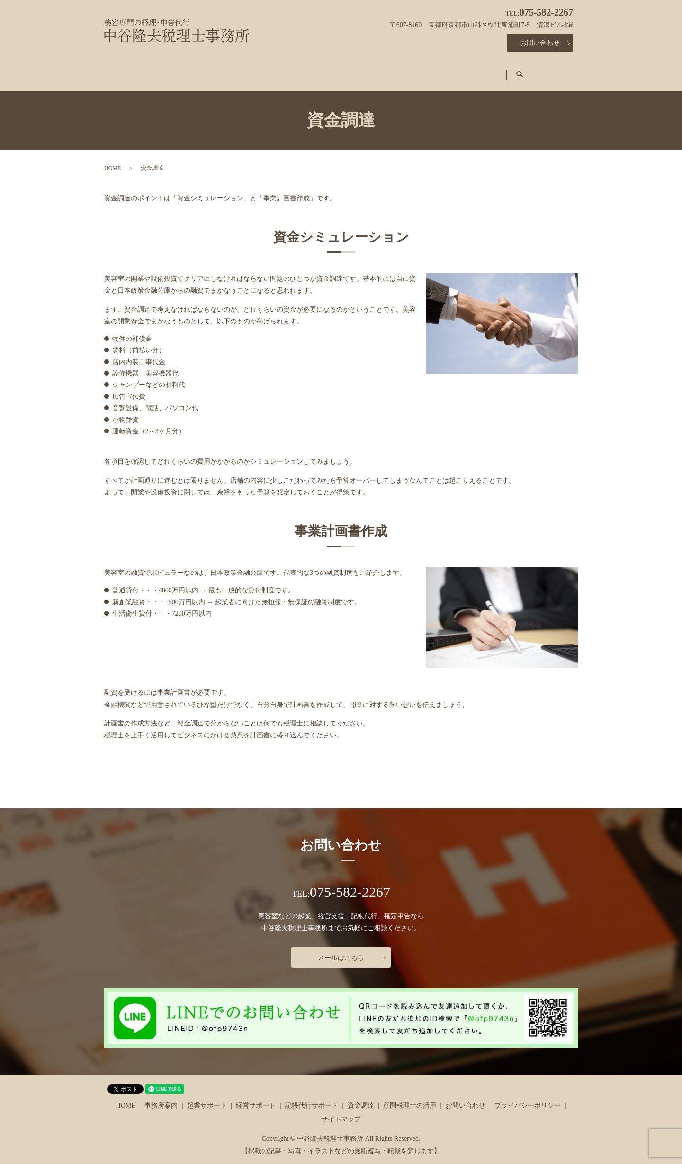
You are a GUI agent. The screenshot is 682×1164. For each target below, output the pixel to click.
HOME (145, 69)
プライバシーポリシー (527, 1096)
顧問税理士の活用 (493, 69)
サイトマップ (341, 1110)
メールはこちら (341, 948)
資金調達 (434, 69)
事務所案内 (191, 69)
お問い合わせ (540, 42)
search (549, 70)
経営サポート (308, 69)
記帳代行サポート (374, 69)
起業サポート (248, 69)
